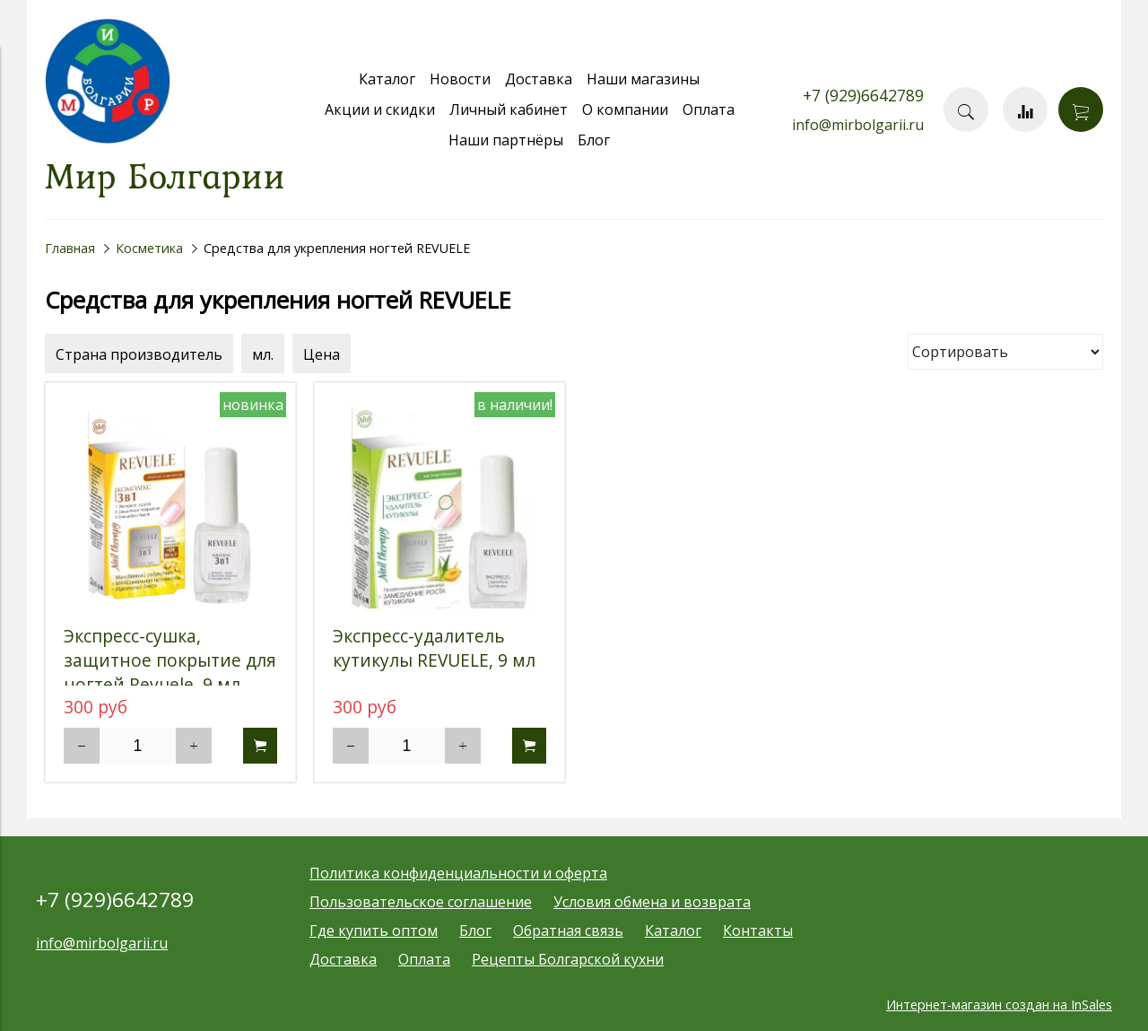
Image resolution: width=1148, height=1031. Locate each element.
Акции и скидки (380, 109)
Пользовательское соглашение (420, 902)
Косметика (149, 248)
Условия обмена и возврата (652, 902)
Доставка (538, 79)
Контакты (758, 930)
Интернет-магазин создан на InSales (999, 1004)
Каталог (387, 79)
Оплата (709, 109)
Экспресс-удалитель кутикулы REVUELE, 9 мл (434, 648)
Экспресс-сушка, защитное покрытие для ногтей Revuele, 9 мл (170, 660)
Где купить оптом (373, 930)
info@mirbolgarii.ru (858, 125)
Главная (70, 248)
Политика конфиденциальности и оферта (458, 873)
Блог (594, 140)
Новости (460, 79)
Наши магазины (643, 79)
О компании (625, 109)
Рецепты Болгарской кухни (568, 959)
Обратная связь (568, 930)
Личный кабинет (508, 109)
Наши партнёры (505, 140)
